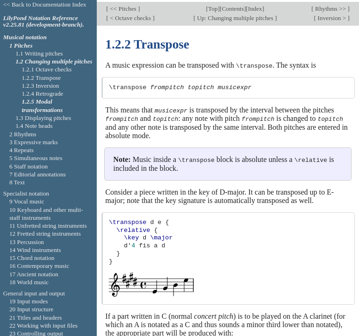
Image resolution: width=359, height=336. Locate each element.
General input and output (34, 293)
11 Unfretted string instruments (48, 225)
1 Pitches (21, 45)
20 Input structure (31, 309)
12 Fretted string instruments (45, 233)
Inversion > (332, 16)
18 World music (29, 282)
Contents (233, 7)
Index (255, 7)
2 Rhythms (22, 134)
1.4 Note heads (33, 125)
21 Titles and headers (35, 317)
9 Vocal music (26, 201)
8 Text (17, 182)
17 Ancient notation (33, 274)
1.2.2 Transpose (41, 77)
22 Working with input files (43, 325)
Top (212, 7)
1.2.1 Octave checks (47, 69)
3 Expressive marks (33, 142)
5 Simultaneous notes (36, 157)
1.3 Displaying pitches (43, 117)
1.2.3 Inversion (40, 85)
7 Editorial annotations (37, 174)
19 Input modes (28, 301)
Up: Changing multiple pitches (235, 16)
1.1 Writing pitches (39, 53)
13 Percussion (26, 241)
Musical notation (25, 37)
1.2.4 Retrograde (42, 93)
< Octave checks (130, 16)
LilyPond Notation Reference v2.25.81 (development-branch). (43, 21)
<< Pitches (123, 7)
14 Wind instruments (35, 249)
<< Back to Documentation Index (44, 4)
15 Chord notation (32, 257)
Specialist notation (26, 193)
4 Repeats (21, 150)
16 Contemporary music (39, 265)
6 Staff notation (28, 166)
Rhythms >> (331, 7)
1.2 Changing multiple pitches (53, 61)
